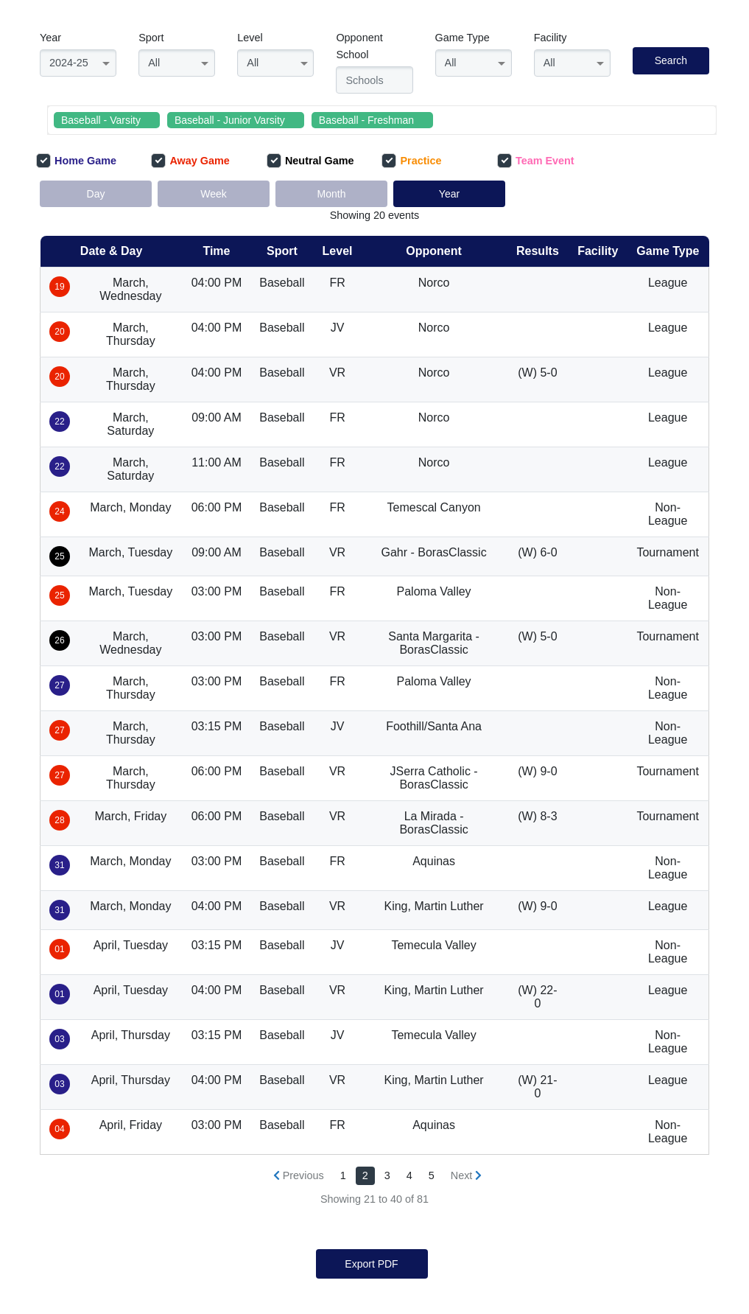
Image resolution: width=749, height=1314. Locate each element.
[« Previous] (299, 1176)
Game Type (462, 37)
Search (671, 60)
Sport (150, 37)
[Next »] (466, 1176)
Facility (550, 37)
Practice (411, 160)
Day (96, 194)
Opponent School (359, 46)
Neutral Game (310, 160)
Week (213, 194)
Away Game (190, 160)
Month (331, 194)
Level (249, 37)
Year (50, 37)
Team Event (535, 160)
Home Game (76, 160)
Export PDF (371, 1264)
